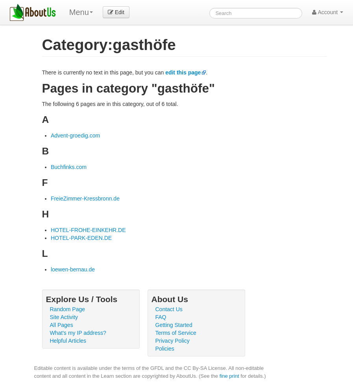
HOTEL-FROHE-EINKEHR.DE (88, 230)
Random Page (67, 309)
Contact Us (169, 309)
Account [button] (327, 12)
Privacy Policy (172, 341)
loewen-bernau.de (73, 269)
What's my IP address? (78, 333)
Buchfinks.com (69, 167)
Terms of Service (175, 333)
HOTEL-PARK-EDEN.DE (81, 238)
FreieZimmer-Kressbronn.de (85, 198)
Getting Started (173, 325)
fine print (229, 376)
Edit (116, 12)
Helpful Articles (68, 341)
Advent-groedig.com (75, 135)
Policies (164, 348)
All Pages (61, 325)
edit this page (183, 72)
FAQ (160, 317)
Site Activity (64, 317)
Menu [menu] (81, 12)
